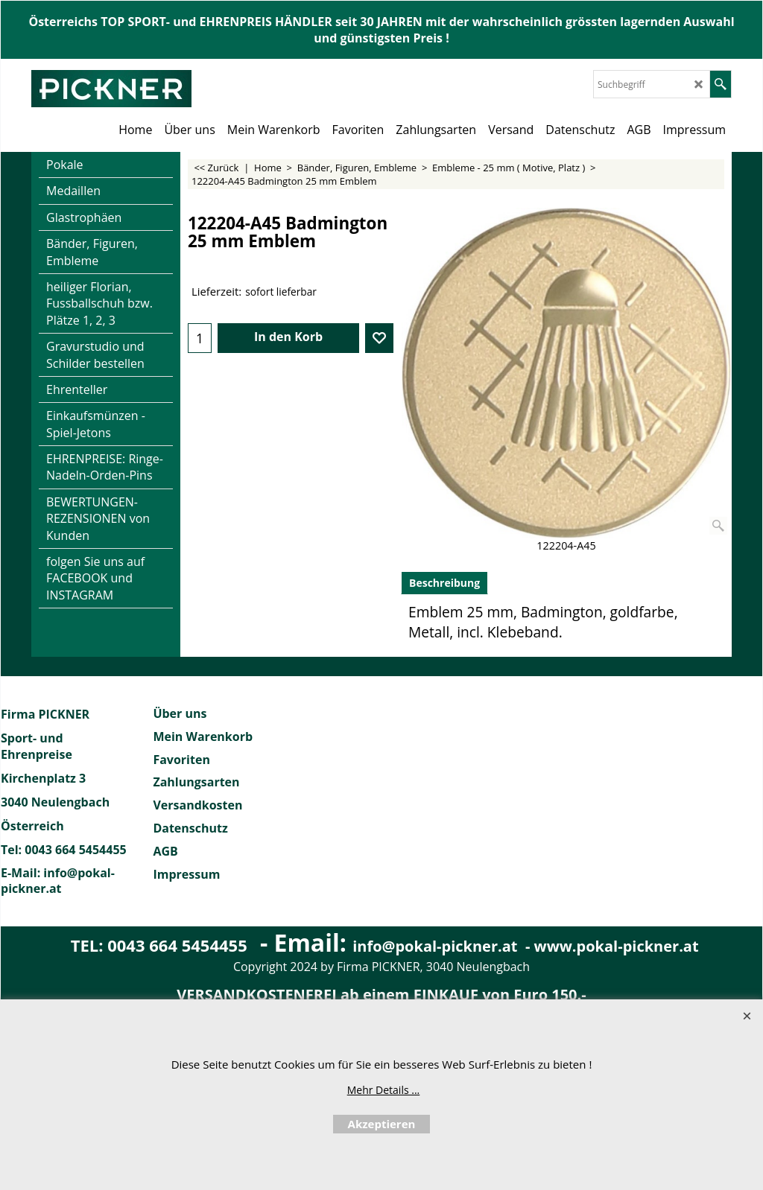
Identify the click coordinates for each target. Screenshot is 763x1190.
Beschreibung (444, 583)
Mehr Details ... (383, 1090)
